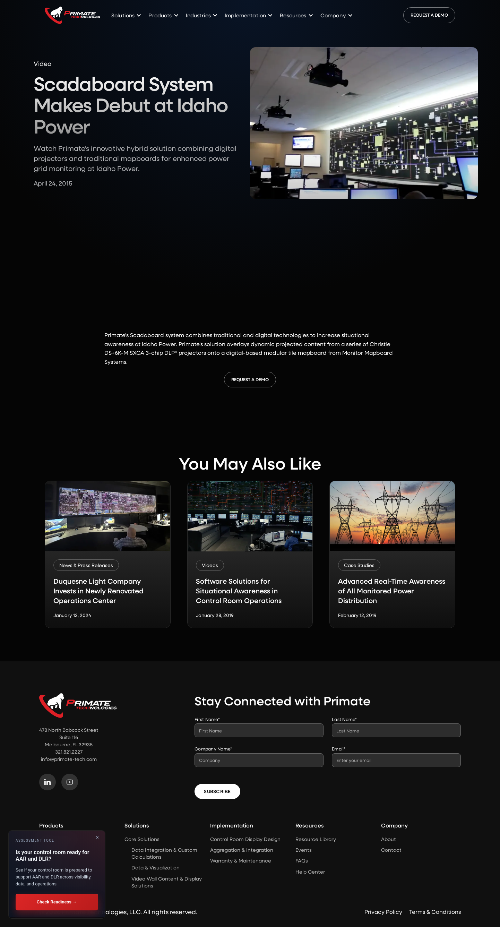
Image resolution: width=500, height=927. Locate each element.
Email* (339, 749)
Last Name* (344, 719)
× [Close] (97, 837)
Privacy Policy (383, 911)
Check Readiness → (57, 901)
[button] (126, 15)
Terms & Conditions (435, 911)
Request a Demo (429, 15)
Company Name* (213, 749)
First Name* (207, 719)
